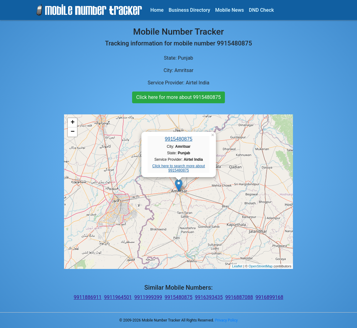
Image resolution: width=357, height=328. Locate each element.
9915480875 (178, 139)
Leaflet (237, 266)
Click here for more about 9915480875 (178, 97)
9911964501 (118, 297)
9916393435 (209, 297)
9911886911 (87, 297)
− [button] (73, 132)
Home (157, 10)
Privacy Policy (226, 320)
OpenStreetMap (260, 266)
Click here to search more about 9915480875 (178, 168)
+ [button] (73, 122)
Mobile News (229, 10)
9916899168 (269, 297)
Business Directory (189, 10)
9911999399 (148, 297)
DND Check (261, 10)
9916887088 (239, 297)
